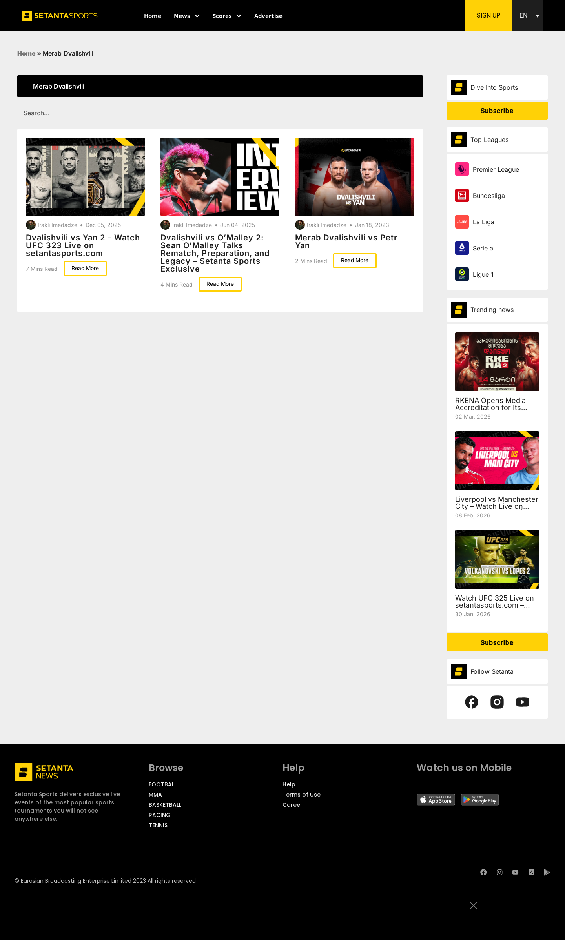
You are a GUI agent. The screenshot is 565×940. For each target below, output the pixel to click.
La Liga (483, 222)
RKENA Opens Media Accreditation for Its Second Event (490, 407)
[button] (527, 15)
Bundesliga (489, 196)
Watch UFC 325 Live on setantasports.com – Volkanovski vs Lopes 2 (494, 605)
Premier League (496, 169)
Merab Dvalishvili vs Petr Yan (346, 241)
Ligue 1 (483, 274)
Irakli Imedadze (57, 224)
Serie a (483, 248)
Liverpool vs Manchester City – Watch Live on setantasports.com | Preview (496, 509)
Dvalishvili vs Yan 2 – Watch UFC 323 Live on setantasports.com (83, 245)
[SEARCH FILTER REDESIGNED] (220, 113)
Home (26, 53)
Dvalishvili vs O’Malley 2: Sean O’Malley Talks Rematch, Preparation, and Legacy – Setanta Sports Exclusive (215, 253)
